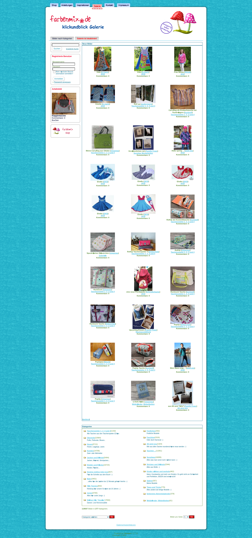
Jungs (89, 493)
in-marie (104, 72)
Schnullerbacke (153, 292)
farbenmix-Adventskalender (158, 494)
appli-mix (189, 151)
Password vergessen (62, 82)
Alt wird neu (183, 408)
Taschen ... (151, 451)
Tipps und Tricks (154, 487)
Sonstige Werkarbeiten (143, 153)
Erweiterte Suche (72, 49)
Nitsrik (107, 362)
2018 (103, 74)
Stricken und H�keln (156, 464)
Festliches (151, 431)
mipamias (115, 151)
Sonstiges (151, 457)
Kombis (90, 451)
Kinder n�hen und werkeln (158, 471)
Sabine (150, 481)
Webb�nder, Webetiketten (143, 404)
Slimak (188, 72)
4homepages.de (133, 535)
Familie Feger (151, 151)
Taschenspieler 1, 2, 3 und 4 (143, 106)
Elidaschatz (154, 252)
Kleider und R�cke (95, 465)
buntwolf (188, 112)
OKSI (106, 182)
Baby (89, 479)
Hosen (90, 444)
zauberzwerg (146, 104)
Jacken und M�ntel (95, 458)
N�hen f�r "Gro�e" (96, 500)
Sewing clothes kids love (97, 472)
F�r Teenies (92, 486)
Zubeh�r (103, 256)
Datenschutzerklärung (126, 525)
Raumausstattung (143, 332)
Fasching (151, 437)
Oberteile (91, 438)
